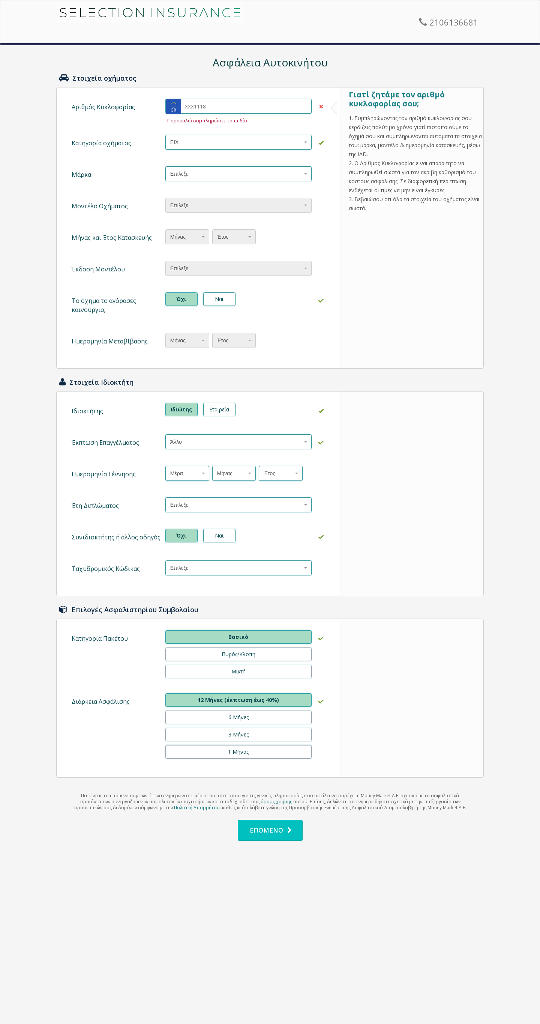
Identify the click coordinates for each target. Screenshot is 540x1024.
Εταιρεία (219, 409)
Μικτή (238, 671)
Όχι (181, 299)
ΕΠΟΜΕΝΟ (271, 830)
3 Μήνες (238, 734)
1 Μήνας (238, 751)
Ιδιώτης (181, 409)
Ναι (219, 299)
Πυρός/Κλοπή (238, 654)
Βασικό (238, 636)
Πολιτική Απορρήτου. (198, 807)
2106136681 (448, 22)
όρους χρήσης (277, 801)
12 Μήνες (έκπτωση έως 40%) (238, 699)
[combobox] (238, 142)
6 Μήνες (238, 717)
